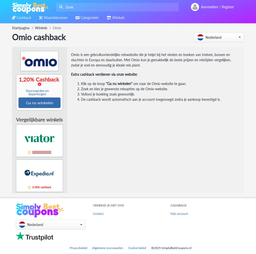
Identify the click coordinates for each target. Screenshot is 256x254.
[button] (219, 37)
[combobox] (116, 7)
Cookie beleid (137, 248)
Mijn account (179, 214)
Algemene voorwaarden (107, 248)
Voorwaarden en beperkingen (37, 92)
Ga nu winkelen (39, 102)
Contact (98, 214)
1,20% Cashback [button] (39, 86)
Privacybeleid (78, 248)
